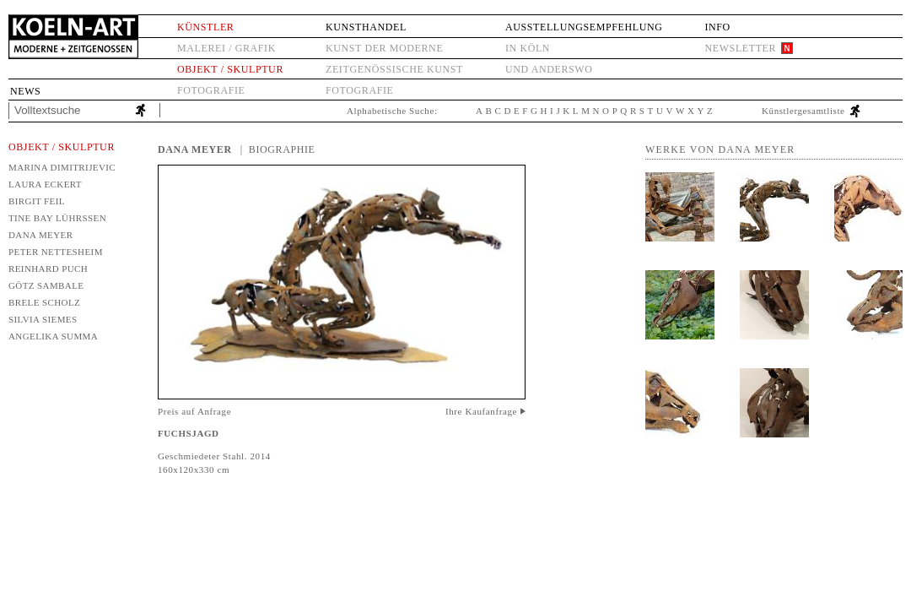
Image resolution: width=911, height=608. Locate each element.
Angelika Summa (53, 336)
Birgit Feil (36, 201)
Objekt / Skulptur (230, 69)
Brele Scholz (44, 302)
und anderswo (549, 69)
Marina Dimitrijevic (62, 167)
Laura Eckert (45, 184)
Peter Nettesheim (55, 251)
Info (717, 27)
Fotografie (211, 90)
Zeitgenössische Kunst (394, 69)
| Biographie (277, 149)
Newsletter (740, 48)
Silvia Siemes (43, 319)
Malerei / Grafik (226, 48)
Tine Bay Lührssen (57, 218)
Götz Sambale (46, 285)
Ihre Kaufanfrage (481, 411)
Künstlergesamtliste (803, 111)
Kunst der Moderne (384, 48)
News (25, 91)
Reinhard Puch (48, 268)
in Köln (527, 48)
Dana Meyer (40, 235)
